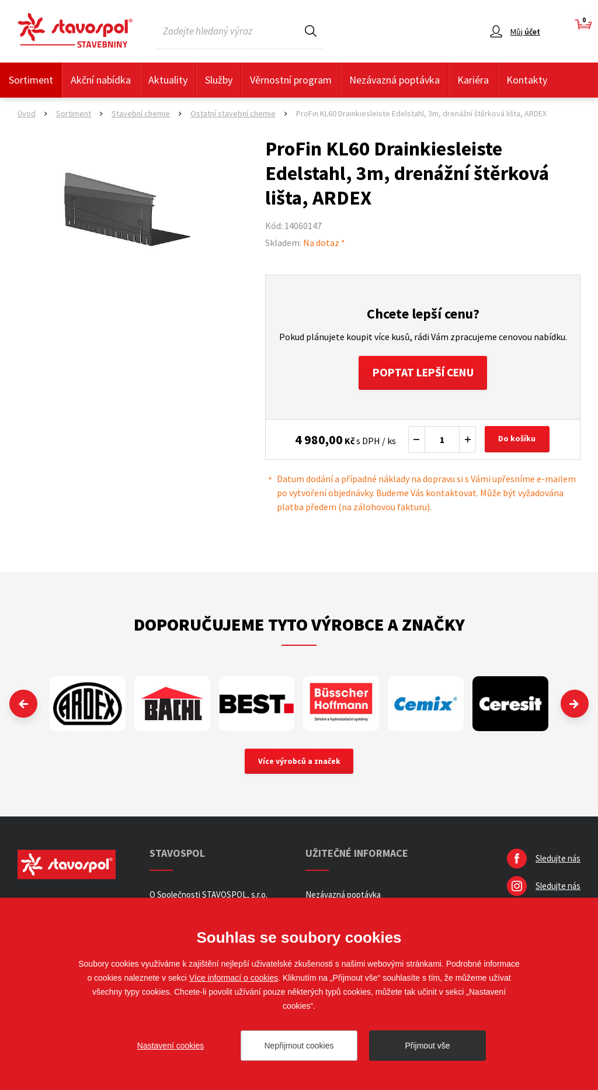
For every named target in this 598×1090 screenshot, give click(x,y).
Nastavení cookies (170, 1045)
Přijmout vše (427, 1045)
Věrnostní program (291, 79)
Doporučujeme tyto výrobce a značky (299, 625)
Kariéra (473, 79)
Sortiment (31, 79)
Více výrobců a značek (299, 762)
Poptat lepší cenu (423, 373)
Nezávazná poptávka (394, 79)
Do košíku (518, 440)
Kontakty (526, 79)
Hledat (310, 31)
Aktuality (167, 79)
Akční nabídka (101, 79)
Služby (218, 79)
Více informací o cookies (234, 977)
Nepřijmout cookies (298, 1045)
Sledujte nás (558, 860)
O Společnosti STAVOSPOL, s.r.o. (208, 896)
